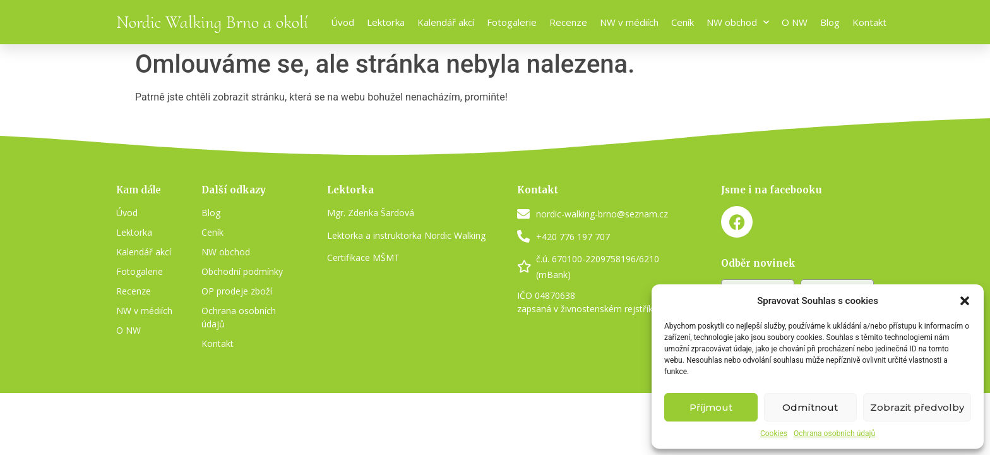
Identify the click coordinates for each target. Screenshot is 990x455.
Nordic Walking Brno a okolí (212, 22)
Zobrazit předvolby (917, 407)
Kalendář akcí (445, 22)
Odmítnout (810, 407)
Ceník (682, 22)
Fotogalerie (512, 22)
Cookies (773, 433)
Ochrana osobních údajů (834, 433)
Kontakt (869, 22)
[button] (964, 300)
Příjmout (710, 407)
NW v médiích (629, 22)
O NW (795, 22)
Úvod (342, 22)
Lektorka (386, 22)
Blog (830, 22)
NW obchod (738, 22)
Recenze (568, 22)
